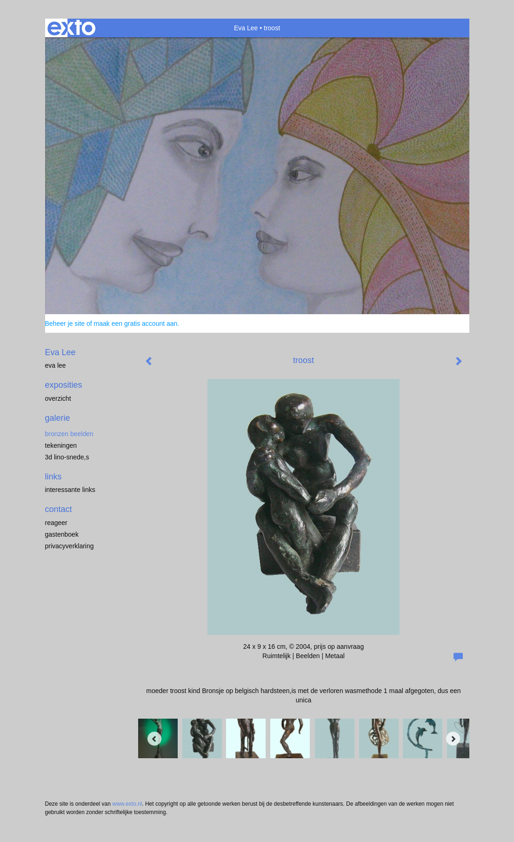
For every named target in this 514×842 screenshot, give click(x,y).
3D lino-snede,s (67, 457)
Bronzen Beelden (69, 434)
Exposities (63, 385)
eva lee (55, 365)
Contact (58, 509)
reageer (56, 522)
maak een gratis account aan (136, 323)
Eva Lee (246, 28)
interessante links (70, 489)
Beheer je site (65, 323)
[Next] (453, 739)
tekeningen (61, 445)
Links (53, 476)
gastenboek (62, 534)
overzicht (58, 398)
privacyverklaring (69, 546)
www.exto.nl (127, 804)
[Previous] (154, 739)
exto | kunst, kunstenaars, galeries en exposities (71, 28)
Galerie (57, 418)
